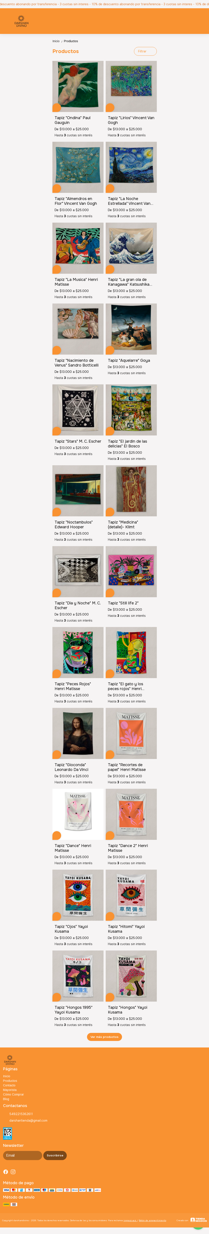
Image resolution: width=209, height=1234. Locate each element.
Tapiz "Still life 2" (123, 603)
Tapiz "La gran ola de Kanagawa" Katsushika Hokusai (128, 282)
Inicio (58, 41)
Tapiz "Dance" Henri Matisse (73, 848)
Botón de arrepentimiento (152, 1220)
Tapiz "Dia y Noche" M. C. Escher (77, 605)
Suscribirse (55, 1155)
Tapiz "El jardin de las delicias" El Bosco (127, 444)
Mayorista (10, 1090)
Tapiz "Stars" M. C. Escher (78, 441)
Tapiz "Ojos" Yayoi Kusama (71, 929)
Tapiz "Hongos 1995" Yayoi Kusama (73, 1010)
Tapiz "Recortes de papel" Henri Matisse (127, 767)
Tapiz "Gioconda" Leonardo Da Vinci (71, 767)
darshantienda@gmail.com (25, 1120)
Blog (6, 1099)
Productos (71, 41)
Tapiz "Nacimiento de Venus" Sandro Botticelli (77, 363)
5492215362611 (18, 1114)
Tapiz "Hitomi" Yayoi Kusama (126, 929)
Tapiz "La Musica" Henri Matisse (76, 282)
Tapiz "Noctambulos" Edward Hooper (74, 524)
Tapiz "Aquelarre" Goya (129, 360)
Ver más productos (104, 1037)
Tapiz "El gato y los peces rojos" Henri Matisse (125, 686)
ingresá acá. (130, 1220)
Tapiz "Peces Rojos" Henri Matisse (73, 686)
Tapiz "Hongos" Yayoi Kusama (127, 1010)
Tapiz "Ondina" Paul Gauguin (72, 120)
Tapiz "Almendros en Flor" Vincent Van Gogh (76, 201)
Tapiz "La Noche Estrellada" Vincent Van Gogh (129, 201)
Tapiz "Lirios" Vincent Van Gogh (131, 120)
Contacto (9, 1085)
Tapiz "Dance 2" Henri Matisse (128, 848)
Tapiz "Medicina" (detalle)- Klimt (123, 524)
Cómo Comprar (13, 1094)
